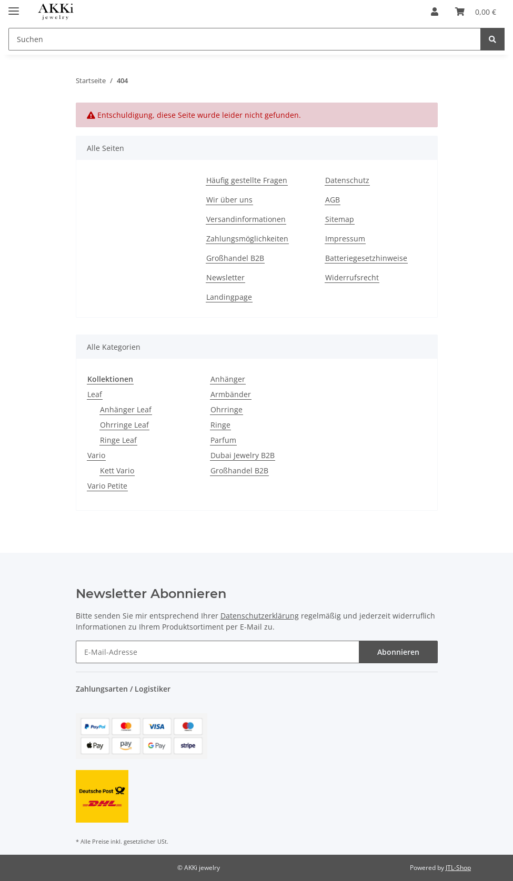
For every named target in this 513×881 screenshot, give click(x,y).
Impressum (345, 239)
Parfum (223, 440)
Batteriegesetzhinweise (366, 258)
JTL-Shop (458, 867)
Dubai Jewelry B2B (242, 455)
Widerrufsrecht (352, 277)
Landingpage (229, 297)
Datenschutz (347, 180)
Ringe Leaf (118, 440)
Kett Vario (117, 470)
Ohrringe (226, 409)
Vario (96, 455)
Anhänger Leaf (126, 409)
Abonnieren (398, 652)
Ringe (220, 425)
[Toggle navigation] (13, 6)
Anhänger (227, 379)
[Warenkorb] (476, 11)
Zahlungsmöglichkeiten (247, 239)
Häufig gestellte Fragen (246, 180)
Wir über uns (229, 200)
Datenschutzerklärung (259, 616)
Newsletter (225, 277)
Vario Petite (107, 486)
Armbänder (230, 394)
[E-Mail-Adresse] (217, 652)
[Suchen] (244, 39)
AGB (332, 200)
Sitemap (339, 219)
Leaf (94, 394)
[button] (435, 11)
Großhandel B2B (235, 258)
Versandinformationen (246, 219)
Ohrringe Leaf (124, 425)
